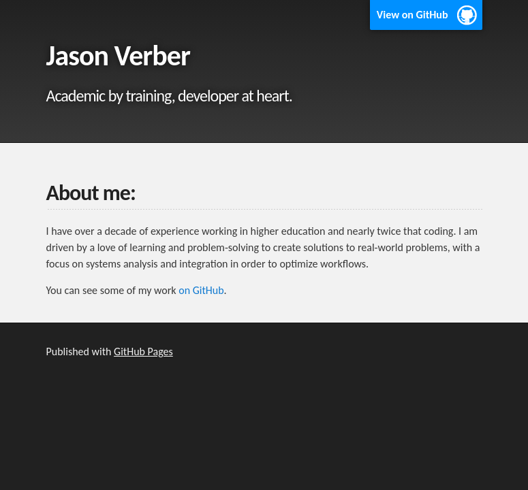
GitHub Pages (143, 351)
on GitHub (200, 290)
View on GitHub (412, 14)
